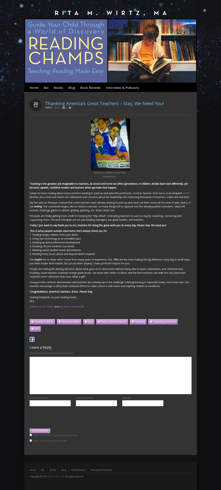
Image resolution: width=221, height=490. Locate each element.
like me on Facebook (71, 306)
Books (53, 470)
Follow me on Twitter (42, 306)
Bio (42, 470)
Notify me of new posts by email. (50, 440)
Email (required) (84, 397)
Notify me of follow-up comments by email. (55, 435)
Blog (57, 107)
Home (33, 470)
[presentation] (56, 418)
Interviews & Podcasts (101, 470)
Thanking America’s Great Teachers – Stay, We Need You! (104, 103)
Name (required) (38, 397)
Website (126, 397)
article (186, 193)
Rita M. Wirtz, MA (56, 476)
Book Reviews (78, 470)
